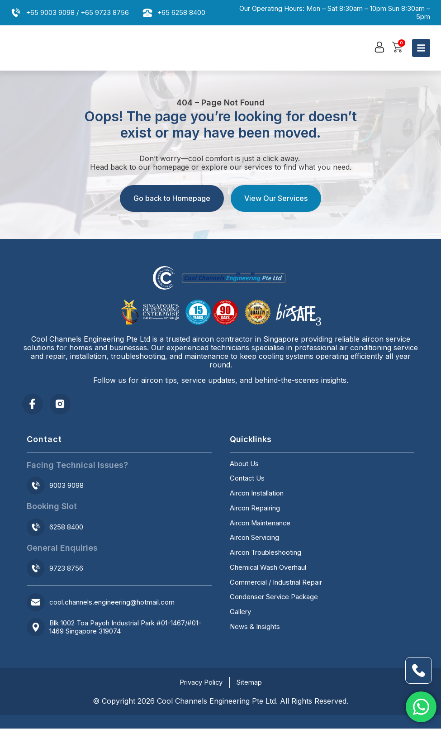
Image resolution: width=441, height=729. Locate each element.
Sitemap (249, 682)
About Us (244, 465)
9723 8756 (66, 568)
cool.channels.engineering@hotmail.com (112, 602)
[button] (379, 47)
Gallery (240, 614)
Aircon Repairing (255, 509)
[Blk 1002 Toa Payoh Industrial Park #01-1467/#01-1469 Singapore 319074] (36, 628)
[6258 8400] (36, 528)
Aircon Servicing (255, 539)
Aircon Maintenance (261, 524)
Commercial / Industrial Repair (276, 584)
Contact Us (247, 480)
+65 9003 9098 (50, 12)
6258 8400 (66, 527)
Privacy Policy (201, 682)
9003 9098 (66, 485)
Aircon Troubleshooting (266, 554)
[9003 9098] (36, 486)
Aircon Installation (257, 495)
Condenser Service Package (274, 599)
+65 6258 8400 (181, 12)
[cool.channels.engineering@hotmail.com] (36, 603)
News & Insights (255, 629)
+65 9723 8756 (105, 12)
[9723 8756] (36, 569)
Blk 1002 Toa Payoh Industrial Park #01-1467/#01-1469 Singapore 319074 (125, 627)
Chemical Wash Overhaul (268, 569)
